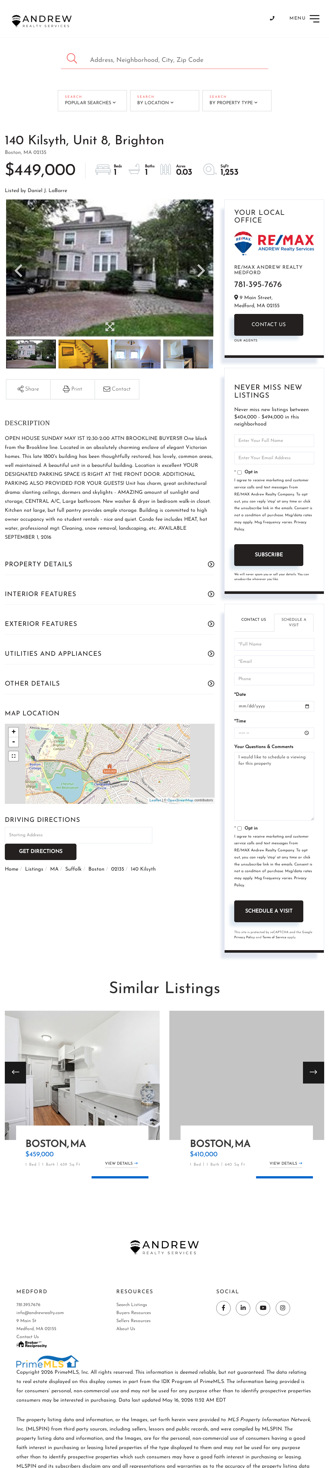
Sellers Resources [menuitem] (133, 1321)
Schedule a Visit (293, 622)
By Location (153, 103)
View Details (118, 1164)
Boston (96, 852)
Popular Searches (88, 103)
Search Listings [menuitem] (131, 1305)
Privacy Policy (244, 937)
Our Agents (246, 340)
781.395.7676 (28, 1305)
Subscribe (269, 555)
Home (11, 852)
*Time (240, 721)
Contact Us (269, 324)
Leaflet (155, 800)
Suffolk (73, 852)
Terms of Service (274, 937)
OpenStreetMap (180, 800)
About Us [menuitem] (125, 1329)
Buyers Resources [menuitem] (133, 1313)
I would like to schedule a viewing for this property (274, 786)
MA (54, 852)
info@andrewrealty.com (40, 1313)
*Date (240, 694)
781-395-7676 (258, 285)
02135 (117, 852)
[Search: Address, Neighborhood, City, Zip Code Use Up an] (164, 58)
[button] (73, 58)
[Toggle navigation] (304, 18)
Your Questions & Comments (263, 747)
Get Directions (184, 835)
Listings (34, 852)
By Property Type (231, 103)
